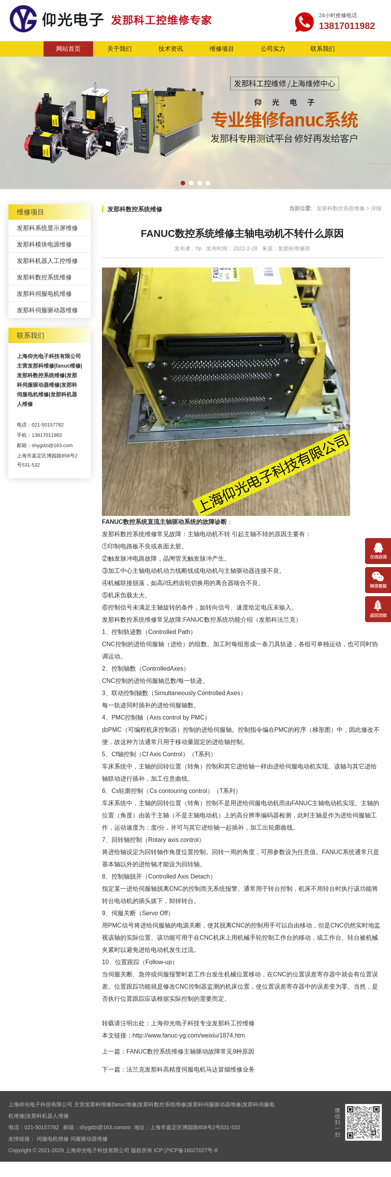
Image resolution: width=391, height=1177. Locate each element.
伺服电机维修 (53, 1139)
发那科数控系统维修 (44, 277)
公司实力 (273, 48)
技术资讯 (170, 48)
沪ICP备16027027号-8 (191, 1150)
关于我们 (119, 48)
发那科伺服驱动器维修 (47, 310)
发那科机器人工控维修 (47, 261)
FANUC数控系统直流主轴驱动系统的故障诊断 (164, 522)
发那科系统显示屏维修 (47, 228)
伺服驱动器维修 (89, 1139)
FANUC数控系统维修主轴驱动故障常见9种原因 (190, 1051)
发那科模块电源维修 (44, 244)
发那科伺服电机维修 (44, 293)
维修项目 (222, 48)
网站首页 (68, 48)
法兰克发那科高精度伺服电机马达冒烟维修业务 (190, 1069)
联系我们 (322, 48)
